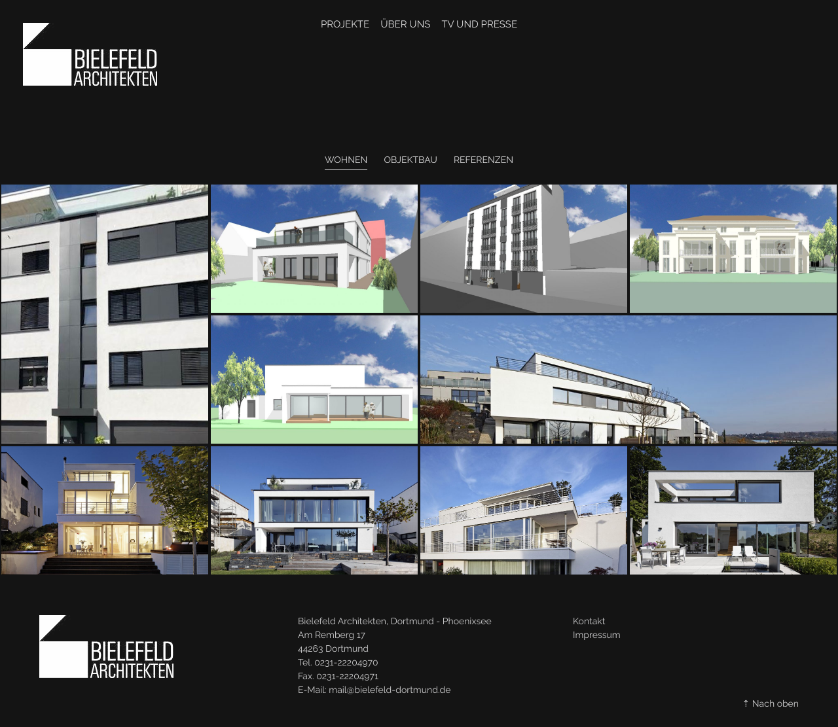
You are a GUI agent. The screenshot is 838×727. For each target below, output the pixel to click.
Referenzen (483, 160)
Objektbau (410, 160)
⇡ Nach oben (770, 704)
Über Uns (405, 24)
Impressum (597, 635)
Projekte (345, 24)
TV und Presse (479, 24)
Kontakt (589, 621)
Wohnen (346, 160)
